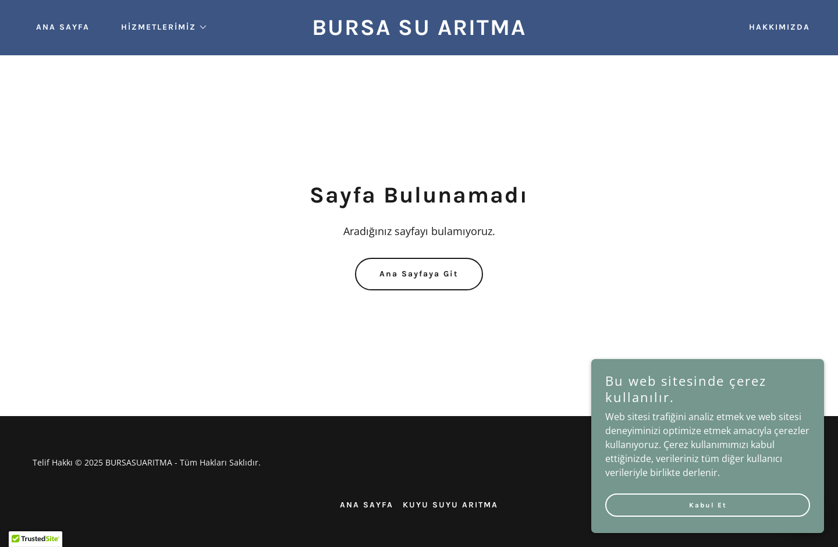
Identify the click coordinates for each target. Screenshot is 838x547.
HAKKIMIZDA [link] (779, 27)
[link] (419, 31)
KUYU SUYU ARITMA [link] (450, 505)
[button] (160, 27)
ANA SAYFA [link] (63, 27)
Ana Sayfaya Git (419, 274)
